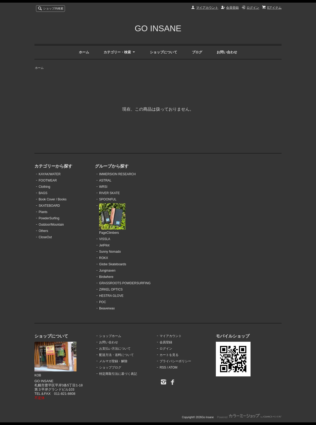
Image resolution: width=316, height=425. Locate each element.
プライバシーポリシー (175, 361)
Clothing (44, 187)
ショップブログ (110, 367)
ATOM (173, 367)
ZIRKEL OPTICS (111, 289)
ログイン (253, 7)
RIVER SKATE (109, 193)
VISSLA (104, 239)
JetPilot (104, 245)
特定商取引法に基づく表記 (118, 374)
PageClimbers (112, 219)
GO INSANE (158, 28)
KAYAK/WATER (49, 174)
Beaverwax (107, 308)
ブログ (197, 52)
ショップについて (163, 52)
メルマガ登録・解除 (113, 361)
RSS (163, 367)
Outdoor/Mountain (51, 224)
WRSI (103, 187)
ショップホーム (110, 336)
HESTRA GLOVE (111, 296)
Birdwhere (106, 277)
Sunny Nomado (110, 251)
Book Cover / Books (53, 199)
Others (43, 231)
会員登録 (232, 7)
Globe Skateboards (112, 264)
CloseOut (45, 237)
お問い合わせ (227, 52)
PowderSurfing (49, 218)
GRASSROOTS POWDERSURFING (125, 283)
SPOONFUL (107, 199)
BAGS (43, 193)
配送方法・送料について (116, 355)
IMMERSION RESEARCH (117, 174)
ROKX (103, 258)
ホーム (84, 52)
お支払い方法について (115, 348)
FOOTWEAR (48, 180)
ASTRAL (105, 180)
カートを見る (169, 355)
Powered (249, 417)
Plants (43, 212)
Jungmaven (107, 270)
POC (102, 302)
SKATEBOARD (49, 206)
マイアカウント (207, 7)
